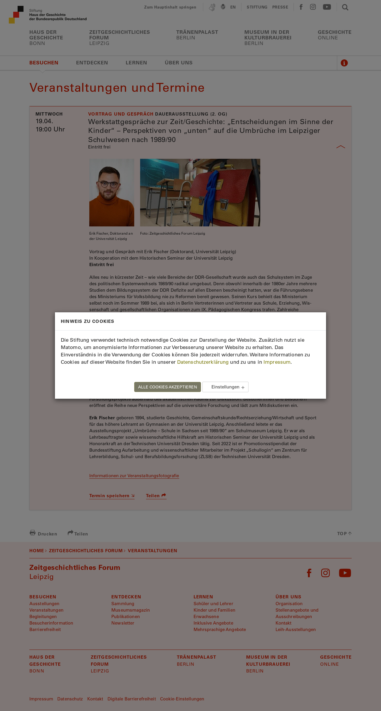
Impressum (277, 362)
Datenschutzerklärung (203, 362)
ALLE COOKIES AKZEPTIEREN (167, 387)
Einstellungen (225, 387)
